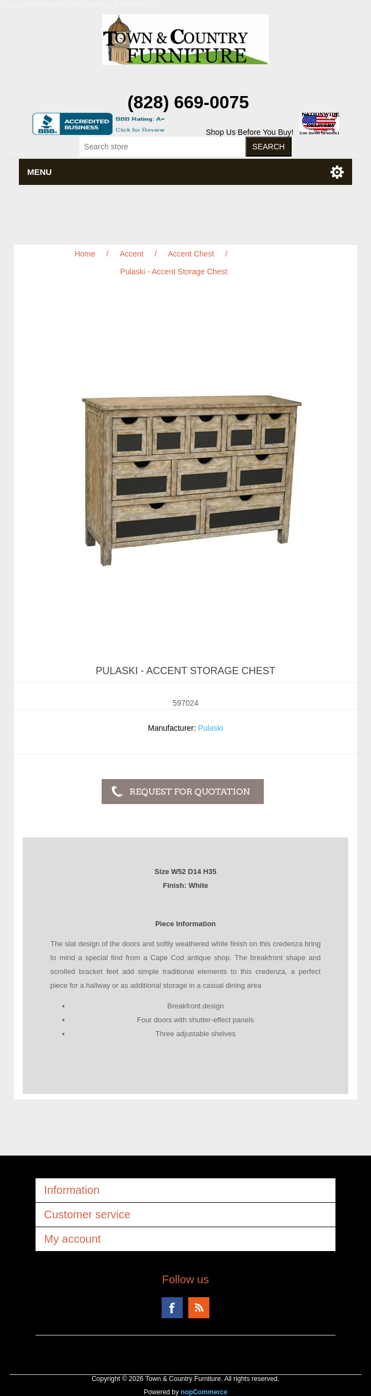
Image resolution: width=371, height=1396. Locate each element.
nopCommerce (204, 1392)
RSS (198, 1307)
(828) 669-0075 (188, 102)
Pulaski (210, 728)
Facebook (172, 1307)
